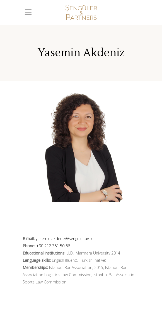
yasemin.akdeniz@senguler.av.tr (64, 238)
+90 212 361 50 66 (53, 245)
